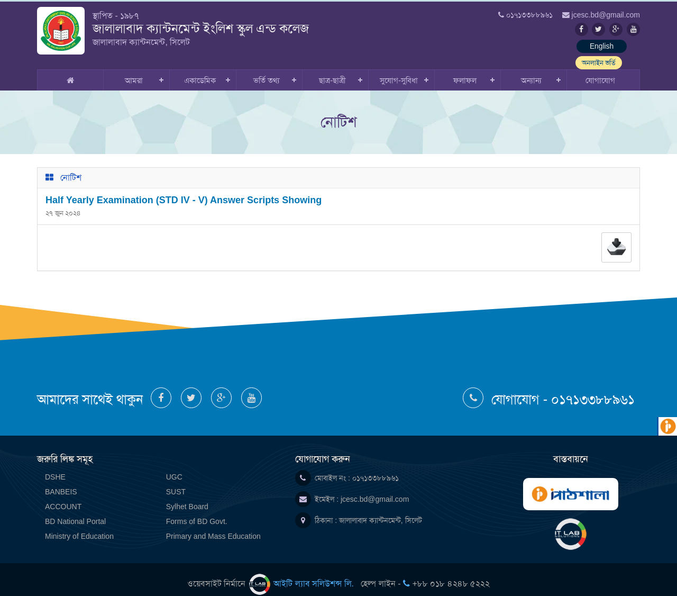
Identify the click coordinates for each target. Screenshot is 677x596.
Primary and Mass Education (213, 526)
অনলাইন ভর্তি (613, 46)
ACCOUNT (63, 497)
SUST (176, 482)
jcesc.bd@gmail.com (375, 489)
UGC (174, 467)
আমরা (134, 70)
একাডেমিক (200, 70)
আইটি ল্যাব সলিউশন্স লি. (302, 574)
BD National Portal (75, 512)
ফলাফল (465, 70)
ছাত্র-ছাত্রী (332, 70)
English (553, 46)
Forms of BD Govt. (196, 512)
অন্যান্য (531, 70)
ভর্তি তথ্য (266, 70)
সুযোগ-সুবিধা (399, 70)
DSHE (55, 467)
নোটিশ (70, 168)
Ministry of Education (79, 526)
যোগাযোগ (600, 70)
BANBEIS (61, 482)
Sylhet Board (187, 497)
